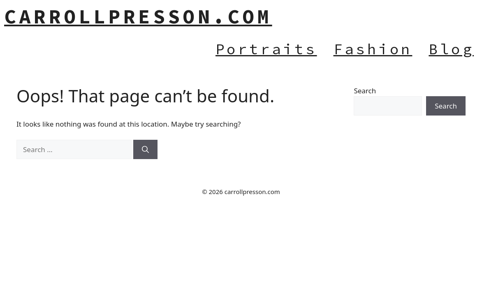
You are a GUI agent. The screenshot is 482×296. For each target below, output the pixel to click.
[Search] (145, 150)
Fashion (373, 49)
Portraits (266, 49)
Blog (451, 49)
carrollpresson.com (138, 16)
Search (365, 90)
